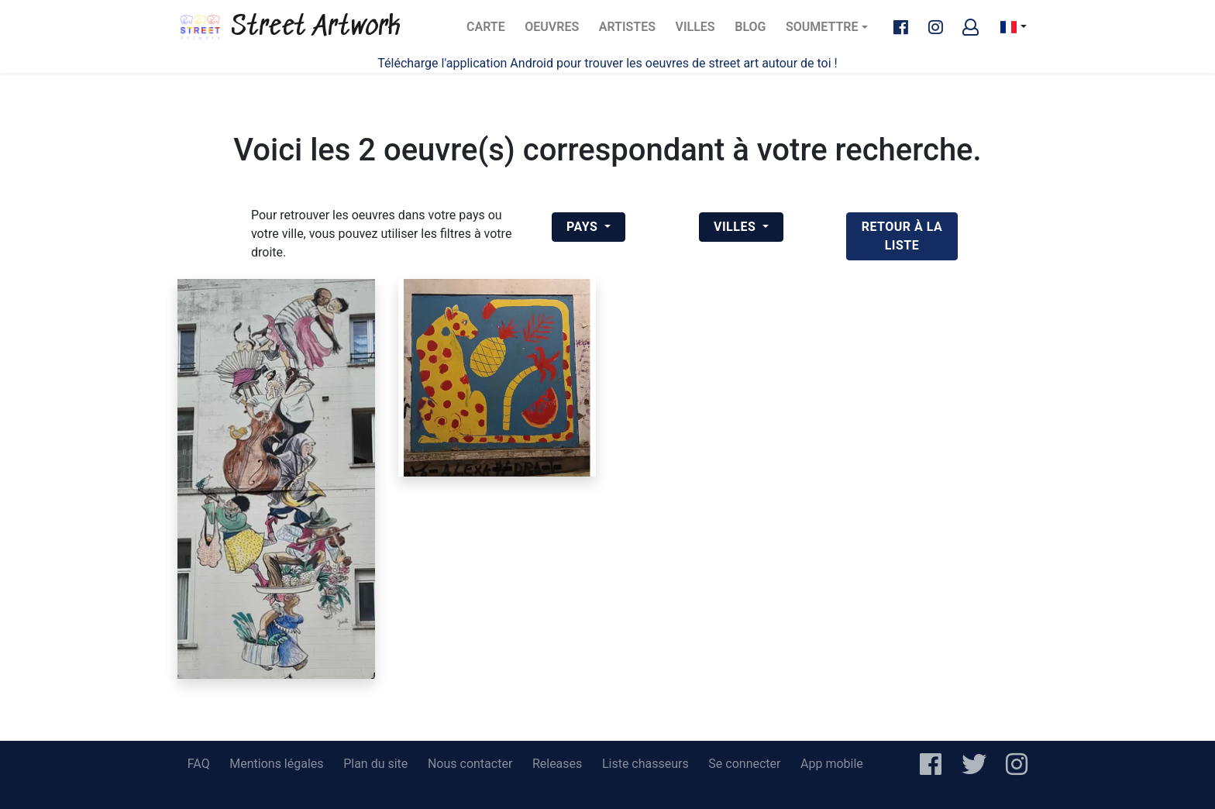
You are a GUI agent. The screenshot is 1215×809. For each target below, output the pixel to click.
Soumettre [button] (822, 26)
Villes (700, 31)
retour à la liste (902, 236)
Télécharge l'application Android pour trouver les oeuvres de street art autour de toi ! (607, 63)
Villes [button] (736, 226)
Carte (490, 31)
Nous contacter (470, 763)
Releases (557, 763)
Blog (755, 31)
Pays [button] (583, 226)
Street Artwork (289, 27)
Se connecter (744, 763)
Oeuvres (555, 31)
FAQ (199, 763)
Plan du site (375, 763)
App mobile (831, 763)
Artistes (630, 31)
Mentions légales (276, 763)
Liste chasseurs (645, 763)
